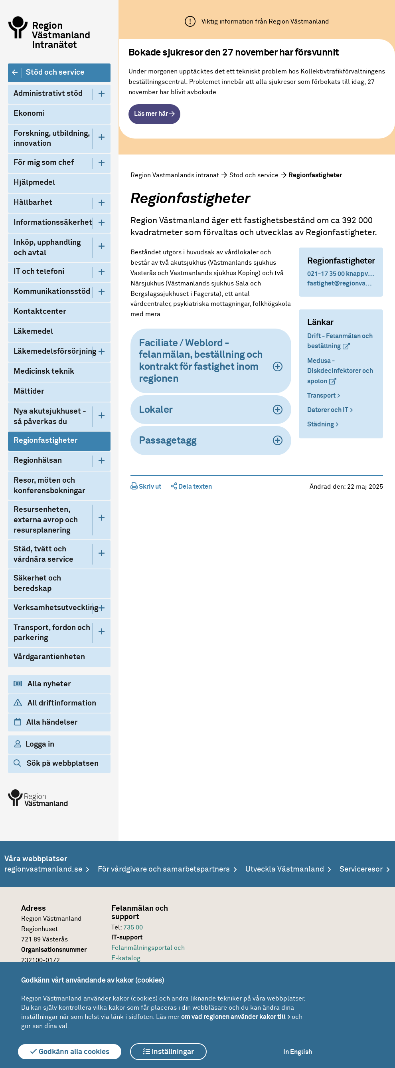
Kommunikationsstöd (52, 291)
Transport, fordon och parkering (52, 633)
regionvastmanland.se (43, 869)
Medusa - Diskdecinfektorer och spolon (340, 371)
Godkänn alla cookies (69, 1052)
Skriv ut (145, 486)
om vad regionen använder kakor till (233, 1017)
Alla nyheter (42, 684)
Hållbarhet (33, 202)
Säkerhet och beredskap (37, 583)
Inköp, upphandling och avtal (47, 248)
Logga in (34, 744)
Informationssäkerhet (53, 222)
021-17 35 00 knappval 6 (340, 274)
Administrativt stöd (48, 93)
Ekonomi (29, 113)
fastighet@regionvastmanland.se (340, 283)
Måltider (29, 391)
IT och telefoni (39, 271)
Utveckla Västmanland (284, 869)
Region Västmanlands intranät (174, 175)
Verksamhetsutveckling (53, 608)
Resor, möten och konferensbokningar (49, 486)
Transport (321, 395)
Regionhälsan (38, 460)
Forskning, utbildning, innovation (52, 139)
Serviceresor (361, 869)
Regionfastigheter (46, 440)
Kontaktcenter (40, 311)
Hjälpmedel (34, 182)
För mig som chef (44, 162)
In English (297, 1052)
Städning (320, 424)
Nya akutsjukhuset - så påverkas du (50, 417)
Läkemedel (33, 331)
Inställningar (168, 1052)
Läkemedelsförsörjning (53, 351)
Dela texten (191, 486)
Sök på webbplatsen (56, 763)
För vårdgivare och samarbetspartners (164, 869)
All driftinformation (55, 703)
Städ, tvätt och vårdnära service (43, 554)
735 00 (133, 927)
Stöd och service (55, 72)
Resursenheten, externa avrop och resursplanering (46, 520)
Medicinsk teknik (44, 371)
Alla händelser (46, 722)
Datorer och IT (327, 410)
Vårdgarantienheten (49, 657)
